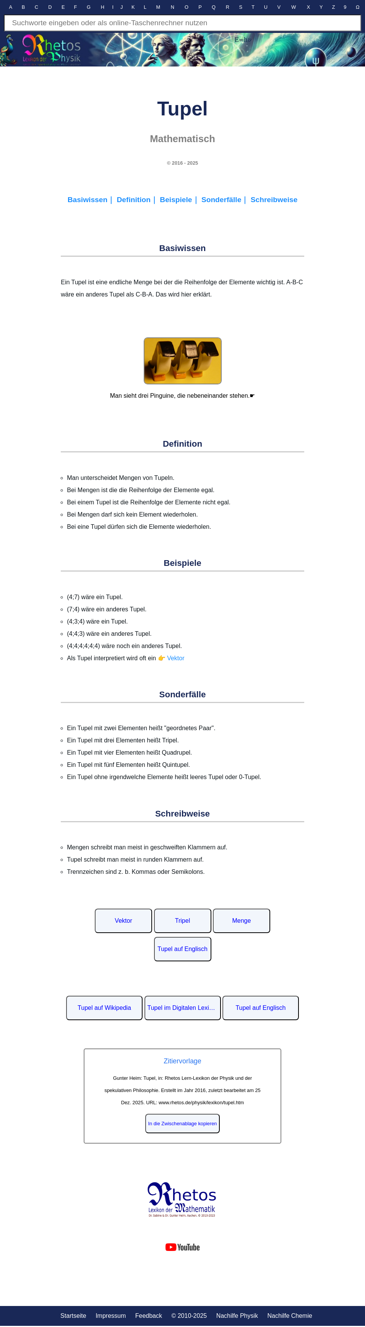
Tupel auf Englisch (182, 949)
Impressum (111, 1315)
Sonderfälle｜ (226, 200)
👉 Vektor (171, 658)
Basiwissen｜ (92, 200)
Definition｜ (138, 200)
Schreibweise (274, 200)
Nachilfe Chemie (289, 1315)
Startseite (73, 1315)
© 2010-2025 (189, 1315)
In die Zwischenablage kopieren (182, 1123)
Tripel (182, 920)
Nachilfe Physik (237, 1315)
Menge (241, 920)
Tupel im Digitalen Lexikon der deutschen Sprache (184, 1008)
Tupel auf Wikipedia (104, 1008)
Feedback (148, 1315)
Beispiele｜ (180, 200)
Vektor (123, 920)
